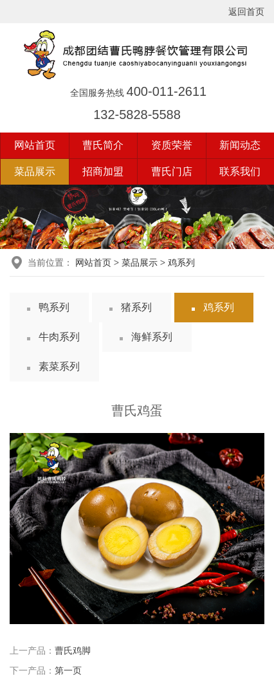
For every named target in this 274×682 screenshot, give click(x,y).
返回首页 (246, 11)
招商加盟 (102, 171)
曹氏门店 (171, 171)
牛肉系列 (59, 336)
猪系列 (136, 307)
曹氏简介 (102, 145)
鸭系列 (54, 307)
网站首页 (34, 145)
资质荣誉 (171, 145)
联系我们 (239, 171)
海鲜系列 (151, 336)
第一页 (68, 670)
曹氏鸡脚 (73, 650)
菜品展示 (34, 171)
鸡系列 (181, 262)
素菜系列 (59, 366)
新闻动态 (239, 145)
